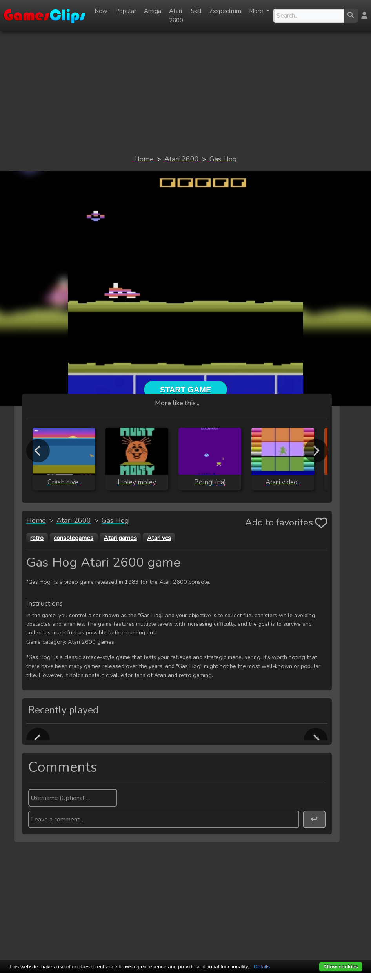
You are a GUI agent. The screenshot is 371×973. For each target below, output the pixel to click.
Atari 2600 (176, 15)
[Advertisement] (185, 92)
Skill (196, 11)
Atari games (120, 538)
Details (262, 966)
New (101, 11)
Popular (125, 11)
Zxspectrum (225, 11)
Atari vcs (159, 538)
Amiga (152, 11)
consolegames (73, 538)
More (257, 11)
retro (37, 538)
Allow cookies (340, 966)
